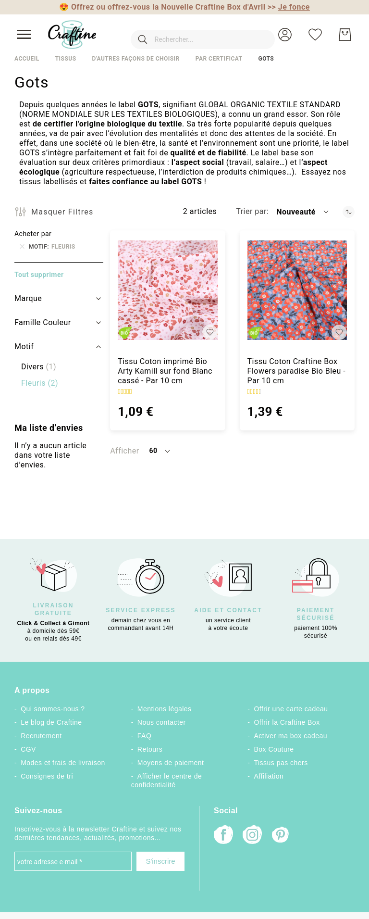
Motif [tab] (24, 346)
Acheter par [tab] (32, 234)
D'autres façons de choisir (135, 58)
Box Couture (274, 749)
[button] (285, 35)
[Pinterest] (281, 835)
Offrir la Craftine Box (287, 722)
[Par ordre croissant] (349, 212)
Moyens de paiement (170, 763)
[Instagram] (252, 835)
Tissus (65, 58)
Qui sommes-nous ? (53, 709)
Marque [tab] (28, 298)
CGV (28, 749)
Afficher (124, 450)
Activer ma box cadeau (291, 736)
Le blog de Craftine (51, 722)
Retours (149, 749)
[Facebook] (223, 835)
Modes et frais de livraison (63, 763)
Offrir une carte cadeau (291, 709)
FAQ (144, 736)
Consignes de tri (47, 776)
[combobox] (188, 34)
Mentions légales (164, 709)
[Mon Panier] (345, 34)
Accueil (26, 58)
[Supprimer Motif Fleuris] (22, 247)
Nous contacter (161, 722)
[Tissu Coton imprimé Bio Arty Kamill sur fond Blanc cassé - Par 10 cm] (167, 290)
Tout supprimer (39, 274)
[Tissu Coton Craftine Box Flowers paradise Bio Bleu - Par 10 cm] (297, 290)
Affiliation (269, 776)
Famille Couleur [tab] (42, 322)
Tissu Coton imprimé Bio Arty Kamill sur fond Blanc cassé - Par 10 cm (165, 371)
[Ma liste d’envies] (315, 34)
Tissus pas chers (281, 763)
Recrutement (41, 736)
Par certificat (219, 58)
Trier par (251, 211)
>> (289, 7)
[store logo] (72, 34)
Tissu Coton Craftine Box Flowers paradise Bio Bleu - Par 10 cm (296, 371)
